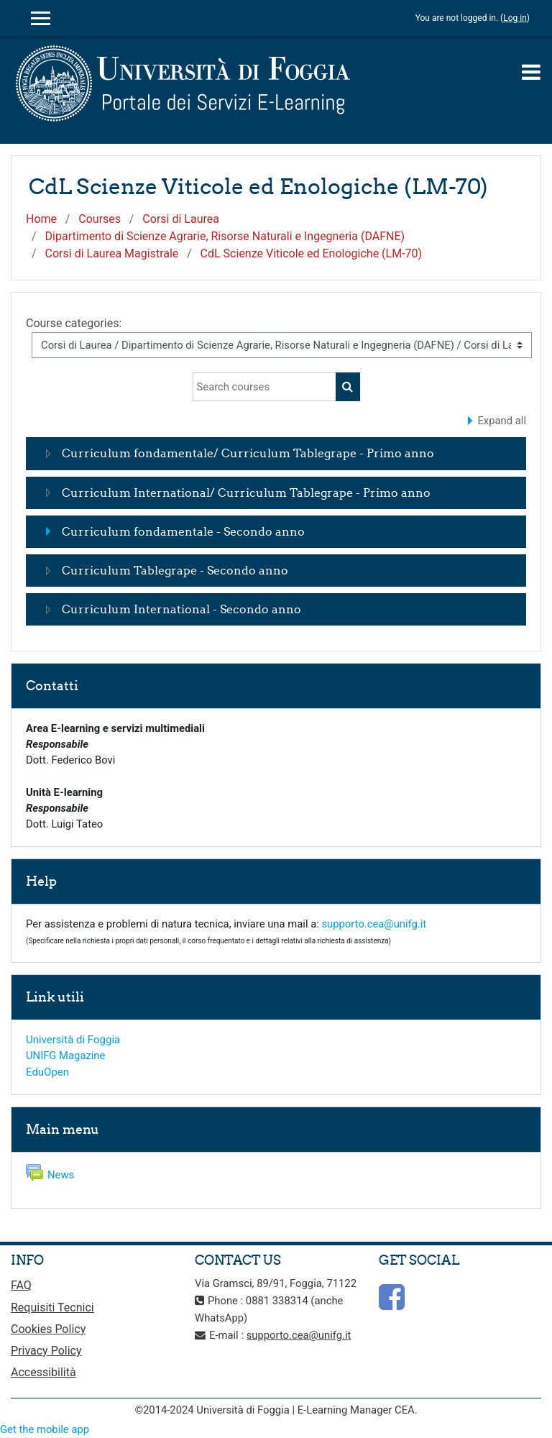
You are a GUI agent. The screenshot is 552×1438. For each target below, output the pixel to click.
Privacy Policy (46, 1350)
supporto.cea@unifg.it (373, 923)
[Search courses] (264, 386)
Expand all (501, 420)
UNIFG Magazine (65, 1055)
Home (41, 219)
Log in (515, 18)
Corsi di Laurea (180, 219)
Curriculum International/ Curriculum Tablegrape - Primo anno (246, 492)
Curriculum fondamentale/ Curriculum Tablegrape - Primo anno (248, 453)
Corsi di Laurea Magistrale (112, 253)
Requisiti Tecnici (52, 1307)
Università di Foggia (73, 1039)
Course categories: (73, 323)
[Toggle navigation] (531, 72)
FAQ (21, 1285)
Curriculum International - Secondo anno (181, 609)
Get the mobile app (44, 1429)
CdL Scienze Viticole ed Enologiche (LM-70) (312, 253)
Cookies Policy (48, 1329)
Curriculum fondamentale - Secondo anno (183, 531)
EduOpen (47, 1072)
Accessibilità (43, 1372)
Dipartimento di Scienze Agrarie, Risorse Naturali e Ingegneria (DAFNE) (225, 236)
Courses (99, 219)
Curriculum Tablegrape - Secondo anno (175, 570)
